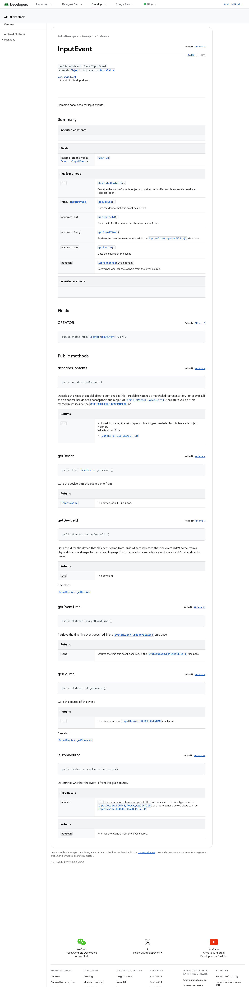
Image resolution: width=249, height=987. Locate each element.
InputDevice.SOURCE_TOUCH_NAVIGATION (124, 805)
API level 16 (199, 607)
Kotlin (191, 55)
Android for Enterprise (63, 982)
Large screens (124, 976)
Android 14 (156, 982)
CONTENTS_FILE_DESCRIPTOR (108, 404)
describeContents (110, 183)
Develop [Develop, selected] (97, 4)
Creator (66, 161)
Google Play (123, 4)
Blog (150, 4)
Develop (86, 36)
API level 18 (199, 755)
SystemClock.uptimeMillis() (168, 238)
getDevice (105, 201)
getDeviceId (106, 217)
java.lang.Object (67, 77)
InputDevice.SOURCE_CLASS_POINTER (122, 809)
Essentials (42, 4)
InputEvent (79, 161)
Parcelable (106, 70)
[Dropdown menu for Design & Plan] (83, 4)
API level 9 (200, 46)
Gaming (88, 976)
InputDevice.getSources (75, 740)
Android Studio (233, 4)
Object (75, 70)
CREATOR (103, 157)
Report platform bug (227, 976)
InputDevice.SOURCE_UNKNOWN (141, 721)
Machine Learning (93, 982)
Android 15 (156, 976)
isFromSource (107, 262)
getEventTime (107, 232)
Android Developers (68, 36)
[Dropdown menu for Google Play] (134, 4)
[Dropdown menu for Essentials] (53, 4)
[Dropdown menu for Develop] (106, 4)
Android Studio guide (194, 979)
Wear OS (122, 982)
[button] (22, 39)
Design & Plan (70, 4)
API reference (14, 17)
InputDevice (78, 201)
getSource (105, 247)
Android (55, 976)
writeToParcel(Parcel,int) (145, 400)
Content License (146, 852)
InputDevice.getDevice (74, 592)
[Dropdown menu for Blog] (157, 4)
